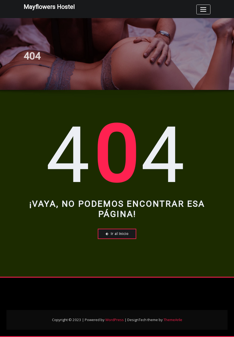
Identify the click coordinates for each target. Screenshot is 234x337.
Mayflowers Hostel (49, 6)
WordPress (114, 319)
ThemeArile (173, 319)
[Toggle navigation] (203, 9)
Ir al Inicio (117, 233)
